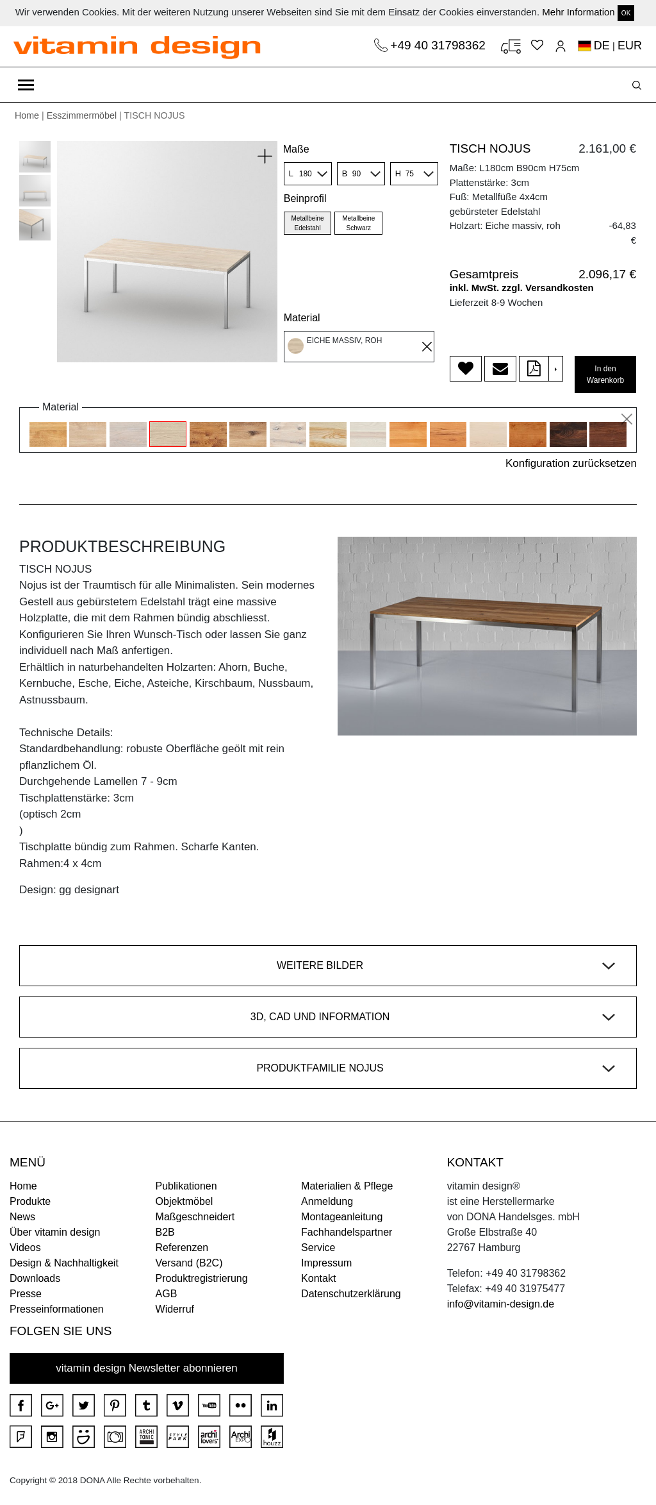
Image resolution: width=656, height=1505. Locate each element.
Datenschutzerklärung (351, 1293)
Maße (296, 149)
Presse (26, 1293)
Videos (25, 1247)
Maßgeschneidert (195, 1216)
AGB (166, 1293)
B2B (165, 1232)
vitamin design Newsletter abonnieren (147, 1368)
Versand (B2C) (189, 1262)
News (22, 1216)
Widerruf (175, 1309)
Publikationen (186, 1186)
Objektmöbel (184, 1201)
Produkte (30, 1201)
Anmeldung (327, 1201)
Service (318, 1247)
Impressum (326, 1262)
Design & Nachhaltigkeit (64, 1262)
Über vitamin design (55, 1232)
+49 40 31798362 (439, 45)
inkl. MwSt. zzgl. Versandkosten (522, 287)
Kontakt (318, 1278)
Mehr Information (578, 11)
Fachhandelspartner (346, 1232)
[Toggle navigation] (26, 84)
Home (27, 115)
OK (625, 13)
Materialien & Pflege (347, 1186)
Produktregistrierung (202, 1278)
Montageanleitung (341, 1216)
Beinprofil (305, 198)
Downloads (35, 1278)
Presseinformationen (57, 1309)
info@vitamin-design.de (500, 1304)
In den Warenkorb (605, 374)
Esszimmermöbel (82, 115)
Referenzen (182, 1247)
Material (302, 317)
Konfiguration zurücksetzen (571, 463)
